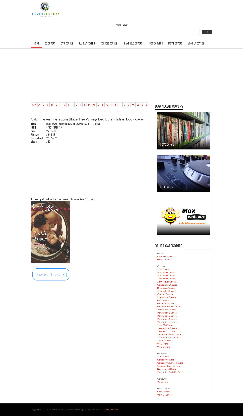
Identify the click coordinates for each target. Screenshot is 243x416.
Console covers (108, 43)
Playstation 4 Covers (167, 319)
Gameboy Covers (165, 359)
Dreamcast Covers (166, 288)
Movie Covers (175, 43)
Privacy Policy (111, 409)
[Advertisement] (90, 76)
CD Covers (50, 43)
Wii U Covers (163, 346)
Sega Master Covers (167, 328)
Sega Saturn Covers (167, 331)
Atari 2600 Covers (166, 272)
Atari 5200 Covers (166, 275)
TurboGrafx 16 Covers (168, 337)
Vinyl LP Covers (196, 43)
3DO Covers (163, 269)
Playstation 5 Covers (167, 322)
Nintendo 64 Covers (167, 303)
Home (36, 43)
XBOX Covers (164, 340)
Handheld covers (133, 43)
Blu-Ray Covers (87, 43)
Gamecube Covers (166, 291)
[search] (114, 31)
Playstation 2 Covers (167, 312)
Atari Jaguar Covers (166, 281)
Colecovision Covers (167, 284)
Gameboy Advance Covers (170, 362)
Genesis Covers (165, 294)
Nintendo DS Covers (167, 369)
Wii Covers (162, 343)
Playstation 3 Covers (167, 315)
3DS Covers (163, 356)
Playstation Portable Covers (171, 372)
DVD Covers (67, 43)
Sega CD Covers (165, 325)
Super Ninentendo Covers (170, 334)
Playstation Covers (166, 309)
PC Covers (162, 381)
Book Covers (156, 43)
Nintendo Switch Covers (169, 306)
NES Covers (163, 300)
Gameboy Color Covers (168, 366)
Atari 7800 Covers (166, 278)
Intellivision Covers (166, 297)
